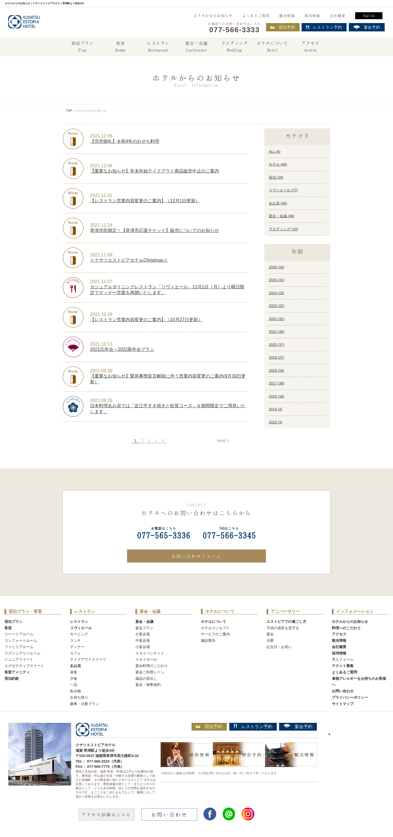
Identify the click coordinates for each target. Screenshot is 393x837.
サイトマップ (343, 704)
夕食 (73, 678)
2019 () (276, 357)
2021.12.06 (101, 165)
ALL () (274, 151)
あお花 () (278, 203)
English (369, 16)
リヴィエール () (283, 190)
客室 (120, 47)
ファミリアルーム (18, 647)
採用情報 (312, 16)
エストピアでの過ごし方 (286, 621)
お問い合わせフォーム (196, 556)
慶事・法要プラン (84, 704)
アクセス (310, 47)
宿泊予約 (282, 27)
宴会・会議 (196, 47)
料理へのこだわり (346, 628)
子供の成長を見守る (283, 628)
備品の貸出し (146, 678)
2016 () (276, 396)
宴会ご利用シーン (149, 672)
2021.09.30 (101, 370)
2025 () (276, 280)
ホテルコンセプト (215, 628)
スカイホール (146, 659)
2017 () (276, 383)
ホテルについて (272, 47)
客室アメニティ (17, 672)
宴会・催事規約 (148, 685)
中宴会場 (142, 640)
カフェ (75, 653)
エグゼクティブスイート (24, 666)
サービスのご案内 (215, 634)
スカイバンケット (149, 653)
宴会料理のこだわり (151, 666)
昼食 (73, 672)
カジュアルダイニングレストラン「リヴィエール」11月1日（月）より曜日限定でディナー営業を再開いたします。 (167, 289)
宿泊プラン (82, 47)
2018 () (276, 370)
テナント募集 (343, 666)
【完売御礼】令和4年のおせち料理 (124, 141)
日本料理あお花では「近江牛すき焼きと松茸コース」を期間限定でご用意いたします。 (168, 408)
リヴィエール (81, 628)
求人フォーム (343, 659)
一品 (73, 685)
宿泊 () (276, 177)
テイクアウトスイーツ (88, 659)
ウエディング (234, 47)
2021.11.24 (101, 225)
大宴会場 (142, 634)
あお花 (75, 666)
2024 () (276, 293)
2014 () (275, 409)
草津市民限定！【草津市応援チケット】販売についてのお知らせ (154, 230)
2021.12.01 (101, 195)
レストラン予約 (253, 726)
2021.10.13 (101, 344)
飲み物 (75, 691)
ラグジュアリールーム (22, 653)
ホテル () (278, 164)
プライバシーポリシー (350, 697)
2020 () (276, 345)
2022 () (276, 319)
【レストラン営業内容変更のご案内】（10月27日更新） (146, 319)
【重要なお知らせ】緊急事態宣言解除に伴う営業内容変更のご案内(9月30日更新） (168, 379)
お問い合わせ (343, 691)
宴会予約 (297, 726)
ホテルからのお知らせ (213, 16)
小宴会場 (142, 647)
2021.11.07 (101, 281)
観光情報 (287, 16)
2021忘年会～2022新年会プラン (122, 349)
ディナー (77, 647)
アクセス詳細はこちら (106, 814)
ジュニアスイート (18, 659)
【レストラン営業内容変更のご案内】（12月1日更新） (145, 200)
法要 (270, 640)
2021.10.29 (101, 314)
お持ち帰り (79, 697)
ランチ (75, 640)
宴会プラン (144, 628)
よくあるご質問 (256, 16)
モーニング (79, 634)
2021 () (276, 331)
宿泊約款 (11, 678)
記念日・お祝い (279, 647)
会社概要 (337, 16)
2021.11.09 (101, 255)
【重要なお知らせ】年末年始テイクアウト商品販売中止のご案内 (154, 171)
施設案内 (208, 640)
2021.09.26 (101, 400)
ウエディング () (283, 229)
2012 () (275, 422)
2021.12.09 (101, 136)
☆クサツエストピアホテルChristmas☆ (129, 260)
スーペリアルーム (18, 634)
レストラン (158, 47)
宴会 (270, 634)
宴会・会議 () (281, 216)
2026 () (276, 267)
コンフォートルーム (20, 640)
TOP (69, 110)
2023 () (276, 306)
